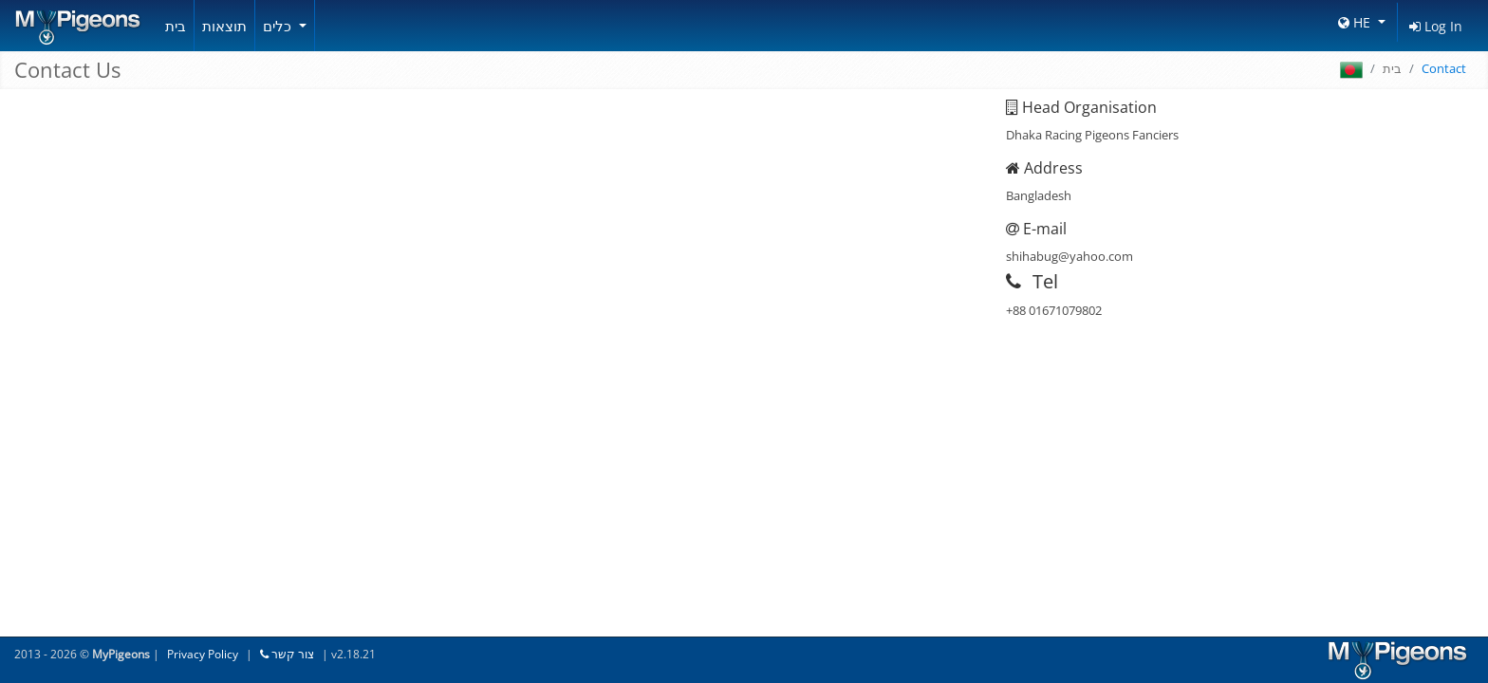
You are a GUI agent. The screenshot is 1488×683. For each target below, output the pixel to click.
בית (175, 25)
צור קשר (287, 654)
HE (1356, 22)
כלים (279, 25)
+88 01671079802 (1054, 310)
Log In (1435, 26)
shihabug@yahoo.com (1069, 256)
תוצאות (224, 25)
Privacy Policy (202, 654)
